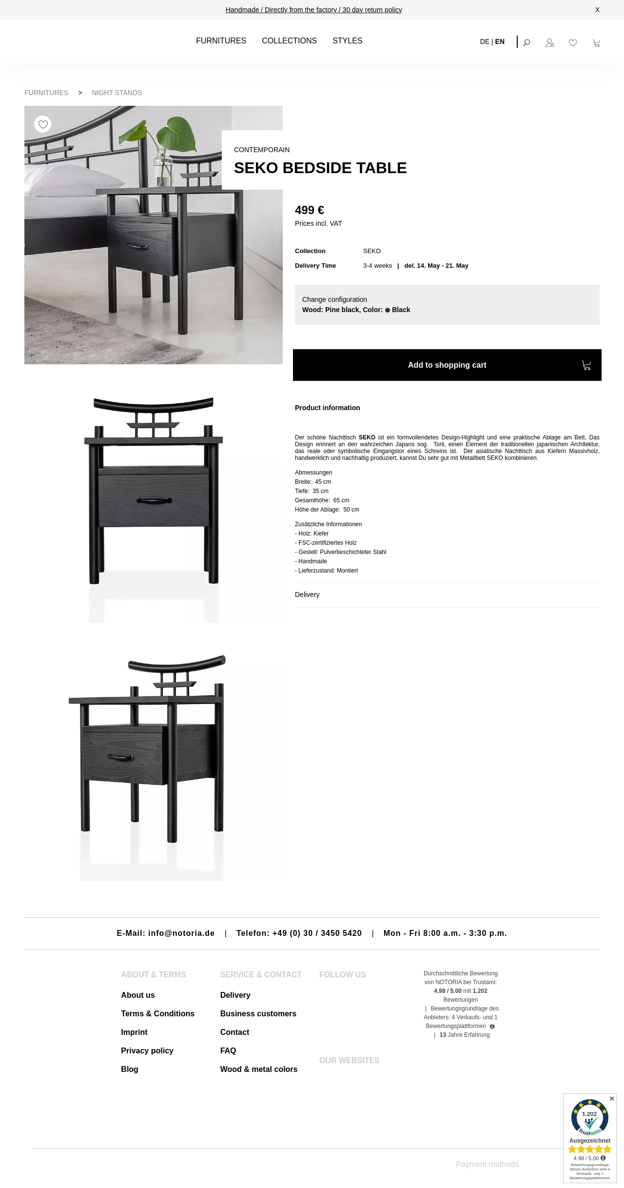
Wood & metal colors (259, 1069)
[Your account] (551, 41)
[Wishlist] (574, 41)
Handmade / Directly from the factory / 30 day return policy (314, 10)
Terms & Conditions (158, 1014)
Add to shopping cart (500, 366)
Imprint (134, 1032)
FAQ (228, 1051)
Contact (235, 1032)
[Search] (527, 41)
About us (138, 995)
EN (500, 41)
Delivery (235, 995)
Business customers (258, 1014)
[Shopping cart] (597, 41)
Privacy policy (147, 1051)
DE (484, 41)
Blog (129, 1069)
